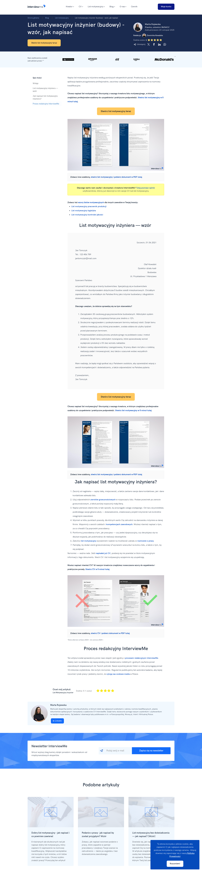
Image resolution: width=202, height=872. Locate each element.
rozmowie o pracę (145, 541)
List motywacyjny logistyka (83, 210)
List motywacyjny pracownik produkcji (88, 206)
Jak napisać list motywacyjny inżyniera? (45, 97)
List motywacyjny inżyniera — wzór (45, 89)
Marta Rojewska (58, 705)
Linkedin (57, 721)
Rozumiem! (175, 863)
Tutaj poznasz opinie (145, 188)
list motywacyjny (88, 541)
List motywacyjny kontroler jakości (87, 215)
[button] (101, 59)
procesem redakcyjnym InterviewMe (141, 658)
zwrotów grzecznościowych (103, 499)
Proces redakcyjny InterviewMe (46, 104)
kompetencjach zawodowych (119, 524)
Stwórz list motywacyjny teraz (44, 43)
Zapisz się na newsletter (151, 750)
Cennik (134, 6)
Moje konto (166, 6)
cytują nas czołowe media (118, 674)
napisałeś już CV (103, 553)
